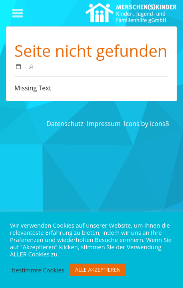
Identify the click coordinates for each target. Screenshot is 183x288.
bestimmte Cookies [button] (38, 270)
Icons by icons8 (146, 123)
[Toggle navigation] (17, 13)
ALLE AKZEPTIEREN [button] (98, 269)
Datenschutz (65, 123)
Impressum (103, 123)
